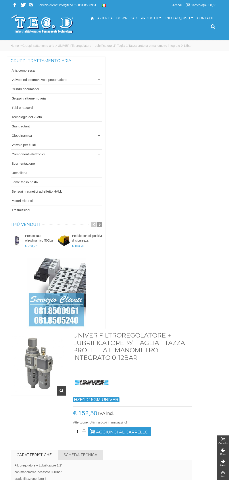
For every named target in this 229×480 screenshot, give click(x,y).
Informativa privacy (184, 453)
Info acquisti (179, 18)
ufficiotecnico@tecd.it (132, 439)
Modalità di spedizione (186, 443)
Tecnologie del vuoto (27, 126)
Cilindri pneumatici (25, 98)
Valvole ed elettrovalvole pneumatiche (29, 87)
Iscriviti (189, 375)
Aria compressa (23, 75)
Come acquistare (183, 434)
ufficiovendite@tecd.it (132, 443)
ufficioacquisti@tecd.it (133, 448)
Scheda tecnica (134, 187)
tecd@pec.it (126, 429)
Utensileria (19, 182)
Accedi (177, 5)
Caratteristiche (87, 187)
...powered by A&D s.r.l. (27, 473)
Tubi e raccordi (23, 117)
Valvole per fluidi (24, 154)
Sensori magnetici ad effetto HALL (27, 203)
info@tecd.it (126, 425)
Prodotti (151, 18)
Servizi (176, 429)
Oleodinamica (22, 145)
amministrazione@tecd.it (135, 434)
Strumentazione (23, 173)
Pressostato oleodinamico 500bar (39, 252)
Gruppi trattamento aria (38, 45)
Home (15, 45)
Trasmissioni (21, 224)
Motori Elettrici (22, 215)
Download (126, 18)
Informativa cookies (184, 457)
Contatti (205, 18)
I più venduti (25, 238)
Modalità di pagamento (187, 439)
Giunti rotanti (21, 136)
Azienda (105, 18)
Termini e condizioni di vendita (192, 448)
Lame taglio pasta (25, 191)
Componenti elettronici (28, 164)
